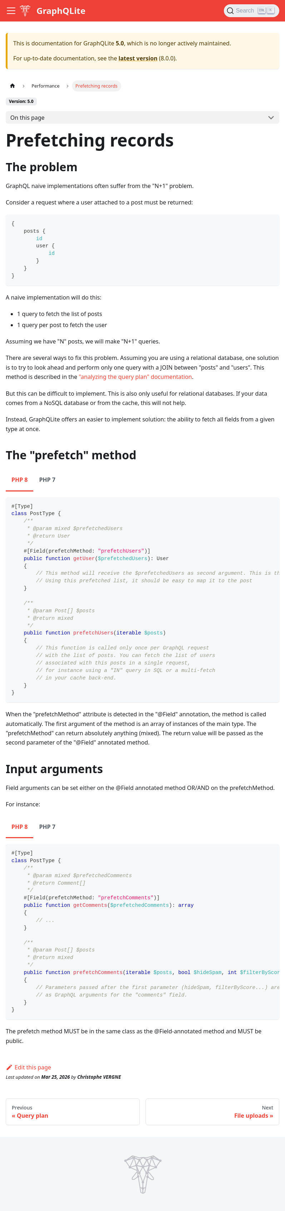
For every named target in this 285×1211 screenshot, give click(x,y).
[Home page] (12, 86)
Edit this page (28, 1067)
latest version (137, 58)
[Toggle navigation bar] (11, 10)
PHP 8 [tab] (19, 480)
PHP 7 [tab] (47, 480)
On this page (27, 118)
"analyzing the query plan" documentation (135, 377)
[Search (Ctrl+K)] (251, 10)
